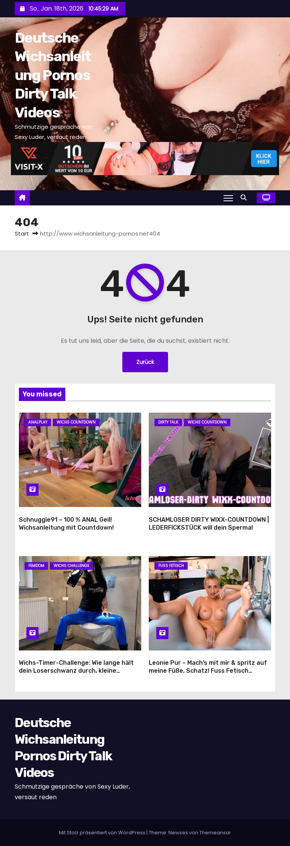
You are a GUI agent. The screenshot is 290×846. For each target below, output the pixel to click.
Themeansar (215, 832)
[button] (245, 198)
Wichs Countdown (76, 422)
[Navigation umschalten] (228, 197)
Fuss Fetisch (171, 566)
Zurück (145, 362)
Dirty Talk (168, 422)
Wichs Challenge (71, 566)
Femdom (36, 566)
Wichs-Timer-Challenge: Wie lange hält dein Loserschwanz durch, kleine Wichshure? (76, 671)
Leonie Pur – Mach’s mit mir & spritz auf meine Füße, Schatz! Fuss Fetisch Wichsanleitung (208, 671)
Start (22, 233)
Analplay (37, 422)
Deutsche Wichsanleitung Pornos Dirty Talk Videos (53, 75)
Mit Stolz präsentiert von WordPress (103, 832)
